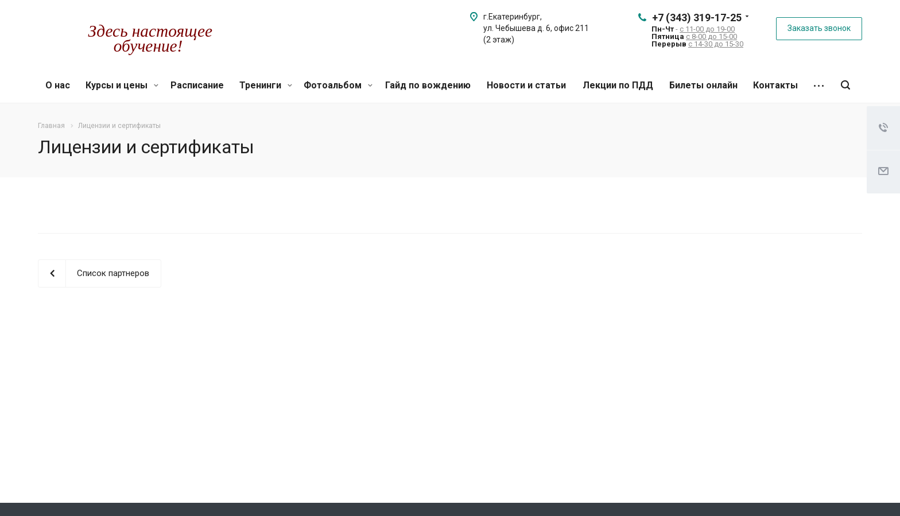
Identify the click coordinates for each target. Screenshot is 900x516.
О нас (57, 85)
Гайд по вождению (428, 85)
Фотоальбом (338, 85)
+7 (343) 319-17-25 (697, 17)
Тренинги (265, 85)
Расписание (197, 85)
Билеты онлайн (703, 85)
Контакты (775, 85)
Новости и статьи (526, 85)
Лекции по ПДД (618, 85)
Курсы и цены (122, 85)
